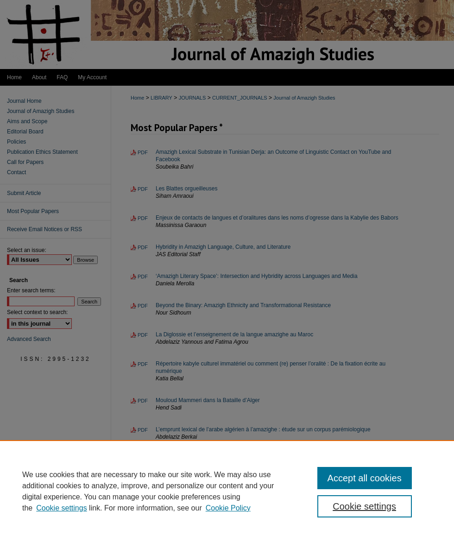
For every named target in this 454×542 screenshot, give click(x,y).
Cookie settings (61, 508)
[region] (227, 491)
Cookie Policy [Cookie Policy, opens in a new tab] (228, 508)
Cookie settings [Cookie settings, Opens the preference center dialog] (364, 506)
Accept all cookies (365, 478)
